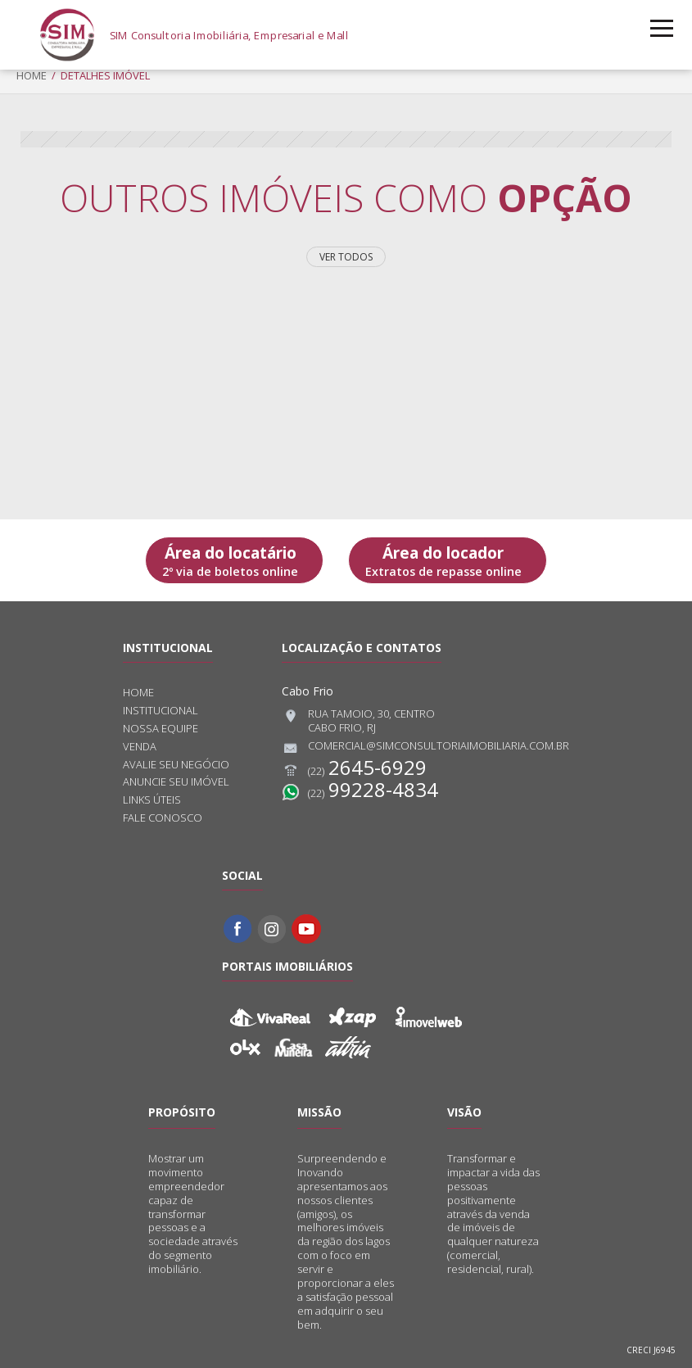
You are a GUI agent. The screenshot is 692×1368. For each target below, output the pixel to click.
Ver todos (346, 257)
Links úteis (152, 800)
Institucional (160, 711)
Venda (139, 747)
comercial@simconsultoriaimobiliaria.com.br (425, 748)
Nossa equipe (160, 729)
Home (31, 75)
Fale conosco (162, 818)
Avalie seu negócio (176, 765)
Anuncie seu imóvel (176, 782)
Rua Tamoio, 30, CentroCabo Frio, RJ (358, 721)
